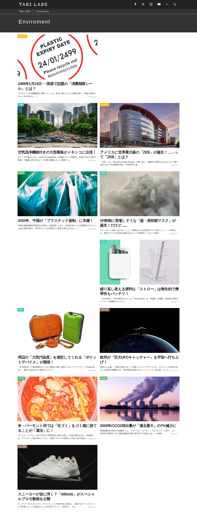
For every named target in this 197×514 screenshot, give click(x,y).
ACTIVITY (22, 36)
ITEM (21, 105)
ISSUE (21, 173)
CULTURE (104, 310)
